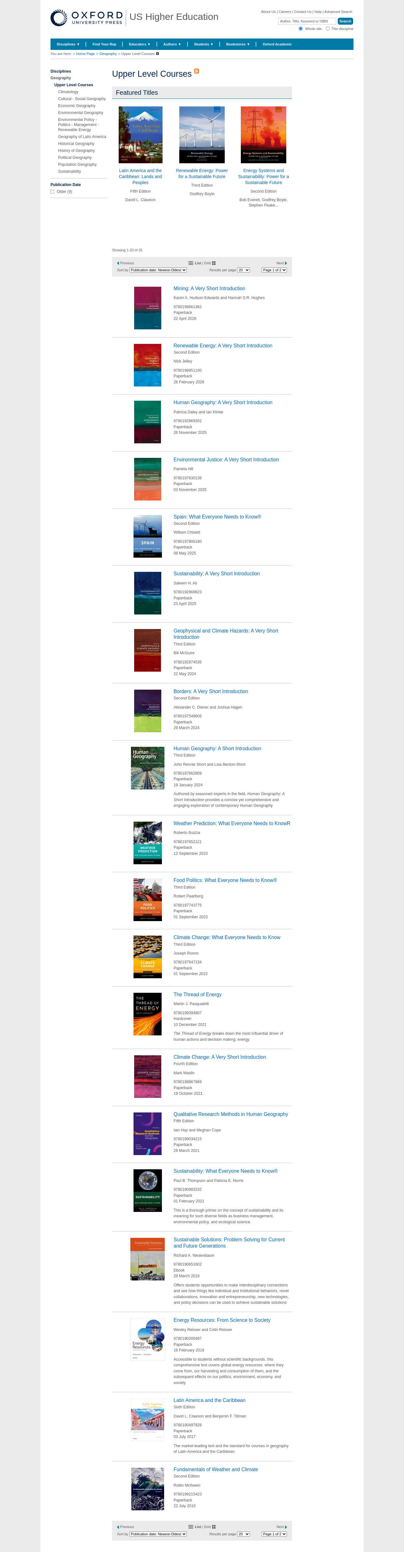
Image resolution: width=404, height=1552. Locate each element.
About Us (268, 12)
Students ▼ (204, 44)
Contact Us (303, 12)
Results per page (223, 270)
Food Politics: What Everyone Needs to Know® (225, 880)
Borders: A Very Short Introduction (211, 691)
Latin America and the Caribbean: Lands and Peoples (140, 176)
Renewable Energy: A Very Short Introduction (223, 345)
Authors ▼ (172, 44)
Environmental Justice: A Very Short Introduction (226, 459)
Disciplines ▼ (68, 44)
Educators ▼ (140, 44)
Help (318, 12)
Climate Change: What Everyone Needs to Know (227, 937)
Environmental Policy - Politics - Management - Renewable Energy (78, 124)
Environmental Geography (80, 113)
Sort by (122, 270)
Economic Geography (76, 106)
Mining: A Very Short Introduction (209, 288)
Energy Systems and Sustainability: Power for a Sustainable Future (263, 176)
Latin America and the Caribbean (210, 1400)
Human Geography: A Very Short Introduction (223, 402)
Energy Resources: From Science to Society (222, 1320)
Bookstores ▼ (238, 44)
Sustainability (69, 171)
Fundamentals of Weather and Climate (216, 1469)
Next (280, 263)
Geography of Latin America (82, 137)
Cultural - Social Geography (82, 99)
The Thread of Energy (198, 994)
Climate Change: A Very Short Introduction (220, 1057)
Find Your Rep (104, 44)
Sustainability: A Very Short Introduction (217, 573)
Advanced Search (338, 12)
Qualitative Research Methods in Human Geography (231, 1114)
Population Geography (77, 164)
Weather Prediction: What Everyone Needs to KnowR (232, 823)
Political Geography (75, 157)
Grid (207, 263)
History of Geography (76, 150)
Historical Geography (76, 143)
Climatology (68, 92)
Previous (127, 263)
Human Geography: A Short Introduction (217, 748)
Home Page (85, 54)
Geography (108, 54)
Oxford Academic (277, 44)
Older (61, 191)
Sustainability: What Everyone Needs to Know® (226, 1171)
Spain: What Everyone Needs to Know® (217, 516)
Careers (285, 12)
